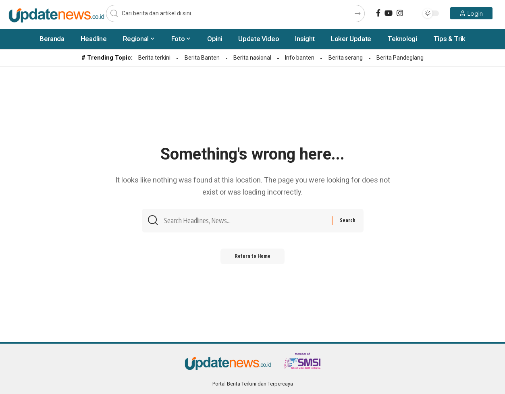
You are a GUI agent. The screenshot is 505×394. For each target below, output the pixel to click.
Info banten (299, 57)
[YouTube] (388, 13)
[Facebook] (378, 13)
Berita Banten (202, 57)
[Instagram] (400, 13)
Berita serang (345, 57)
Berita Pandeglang (400, 57)
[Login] (471, 13)
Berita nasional (252, 57)
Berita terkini (154, 57)
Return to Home (252, 258)
